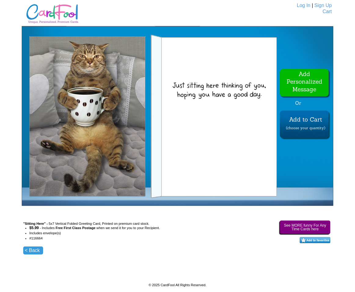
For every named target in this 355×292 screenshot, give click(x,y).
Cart (327, 11)
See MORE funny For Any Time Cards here (305, 227)
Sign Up (323, 5)
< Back (32, 250)
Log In (303, 5)
